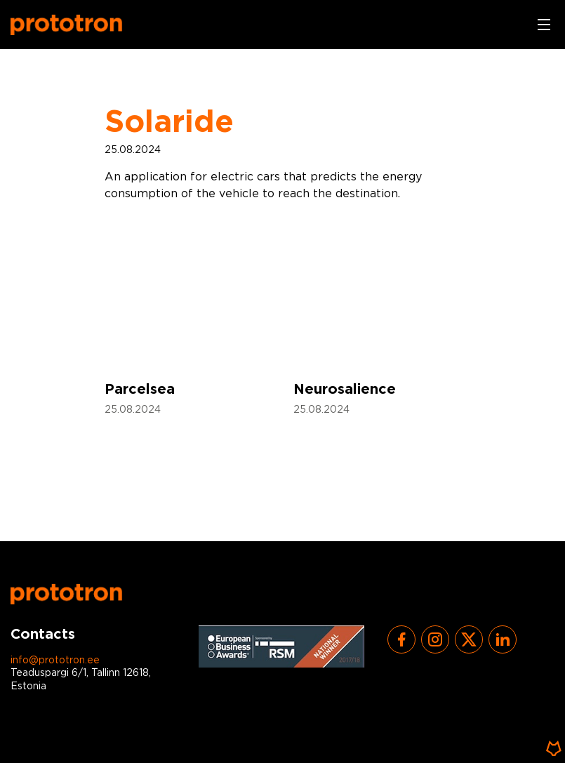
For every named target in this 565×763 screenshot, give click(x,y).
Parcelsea (140, 389)
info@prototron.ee (55, 660)
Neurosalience (344, 389)
